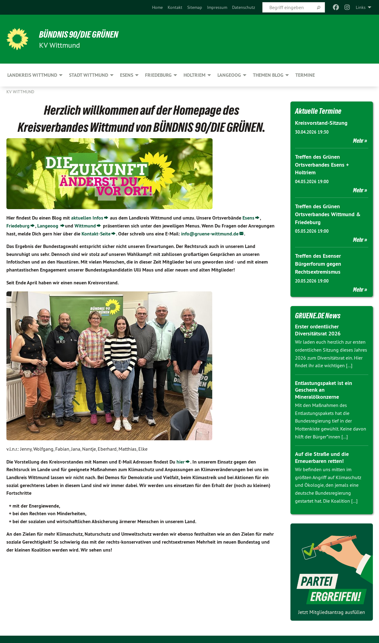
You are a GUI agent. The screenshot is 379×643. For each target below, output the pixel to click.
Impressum (217, 7)
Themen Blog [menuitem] (268, 75)
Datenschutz (243, 7)
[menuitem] (157, 7)
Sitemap (194, 7)
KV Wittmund (20, 91)
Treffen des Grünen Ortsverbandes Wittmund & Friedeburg (328, 213)
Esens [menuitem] (126, 75)
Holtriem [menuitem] (195, 75)
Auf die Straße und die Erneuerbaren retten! (322, 456)
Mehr (358, 140)
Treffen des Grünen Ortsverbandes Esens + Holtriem (322, 164)
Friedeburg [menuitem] (158, 75)
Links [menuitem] (361, 7)
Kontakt (175, 7)
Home (157, 7)
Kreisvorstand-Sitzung (321, 122)
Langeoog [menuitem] (229, 75)
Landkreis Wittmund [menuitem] (32, 75)
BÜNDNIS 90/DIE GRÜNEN (82, 34)
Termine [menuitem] (305, 75)
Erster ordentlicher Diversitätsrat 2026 (318, 328)
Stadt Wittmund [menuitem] (88, 75)
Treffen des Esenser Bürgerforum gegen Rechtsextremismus (318, 262)
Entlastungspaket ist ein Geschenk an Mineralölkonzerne (323, 388)
